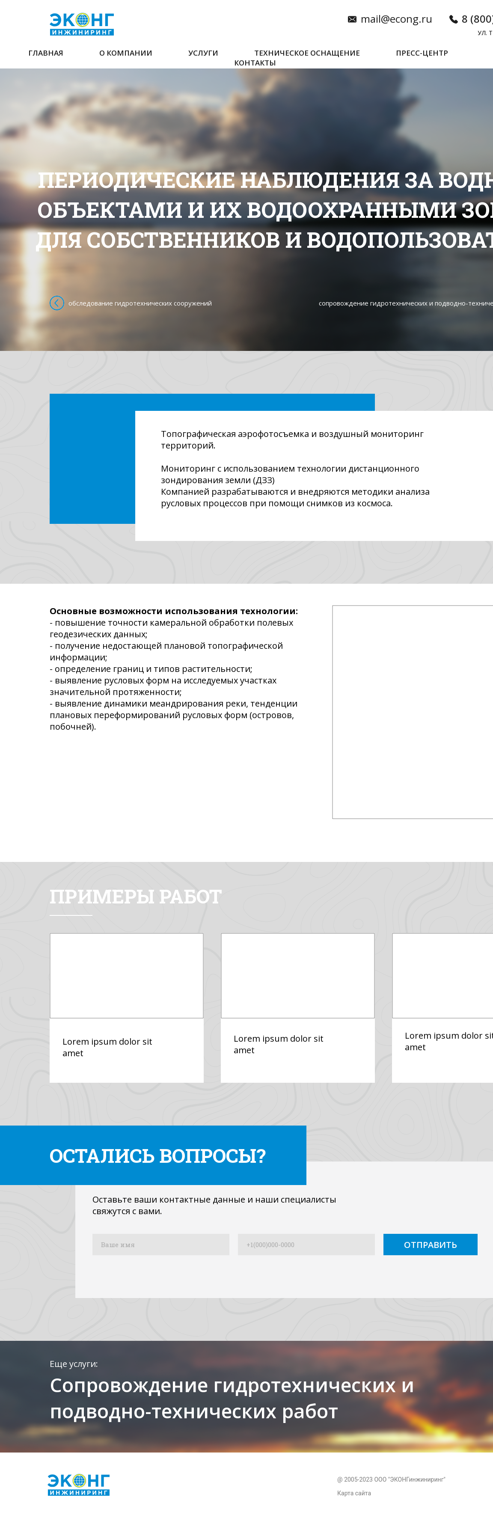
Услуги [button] (203, 53)
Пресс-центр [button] (422, 53)
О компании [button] (125, 53)
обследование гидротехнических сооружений (140, 303)
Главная (45, 53)
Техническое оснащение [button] (307, 53)
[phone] (306, 1244)
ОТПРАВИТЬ (430, 1245)
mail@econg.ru (396, 19)
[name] (160, 1244)
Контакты (255, 63)
